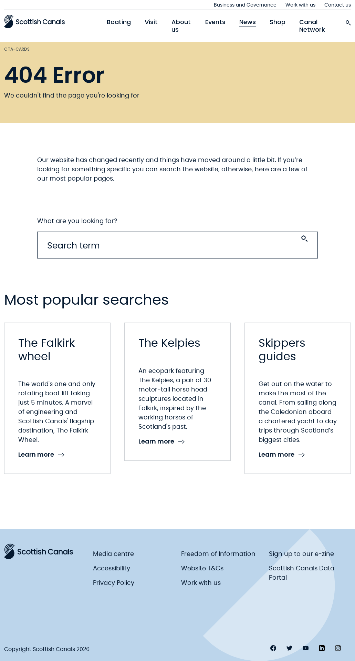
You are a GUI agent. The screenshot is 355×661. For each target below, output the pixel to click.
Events (215, 22)
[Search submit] (304, 239)
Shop (277, 22)
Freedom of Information (218, 554)
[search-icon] (348, 21)
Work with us (300, 5)
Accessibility (111, 569)
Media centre (113, 554)
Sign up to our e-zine (301, 554)
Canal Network (312, 25)
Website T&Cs (202, 569)
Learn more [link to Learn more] (41, 455)
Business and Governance (245, 5)
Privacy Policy (113, 583)
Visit (151, 22)
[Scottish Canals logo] (34, 21)
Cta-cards (17, 49)
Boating (119, 22)
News (247, 22)
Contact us (337, 5)
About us (181, 25)
